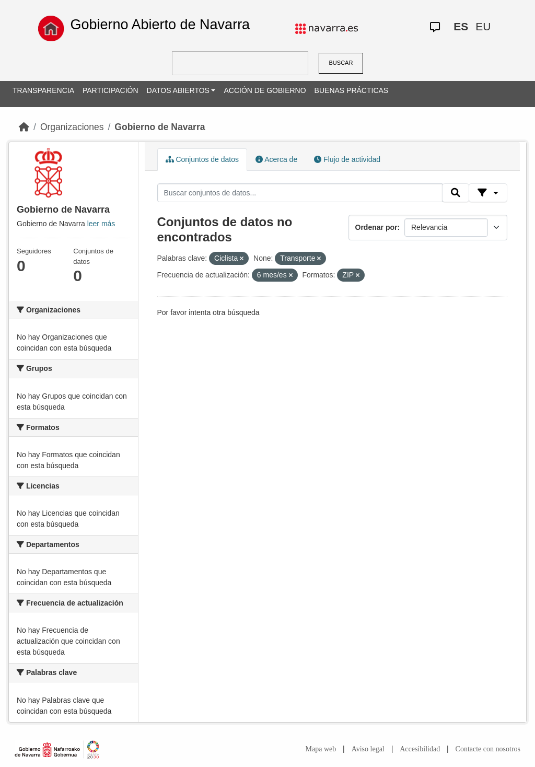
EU (483, 26)
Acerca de (276, 159)
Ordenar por (376, 227)
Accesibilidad (420, 749)
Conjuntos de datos (202, 159)
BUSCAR (341, 63)
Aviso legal (368, 749)
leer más (101, 223)
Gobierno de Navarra (159, 127)
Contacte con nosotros (488, 749)
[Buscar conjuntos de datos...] (300, 192)
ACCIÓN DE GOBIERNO (265, 90)
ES (460, 26)
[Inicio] (24, 127)
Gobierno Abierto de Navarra (160, 24)
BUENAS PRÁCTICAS (352, 90)
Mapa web (321, 749)
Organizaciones (72, 127)
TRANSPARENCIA (43, 90)
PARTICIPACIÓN (110, 90)
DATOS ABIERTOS (178, 90)
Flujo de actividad (347, 159)
